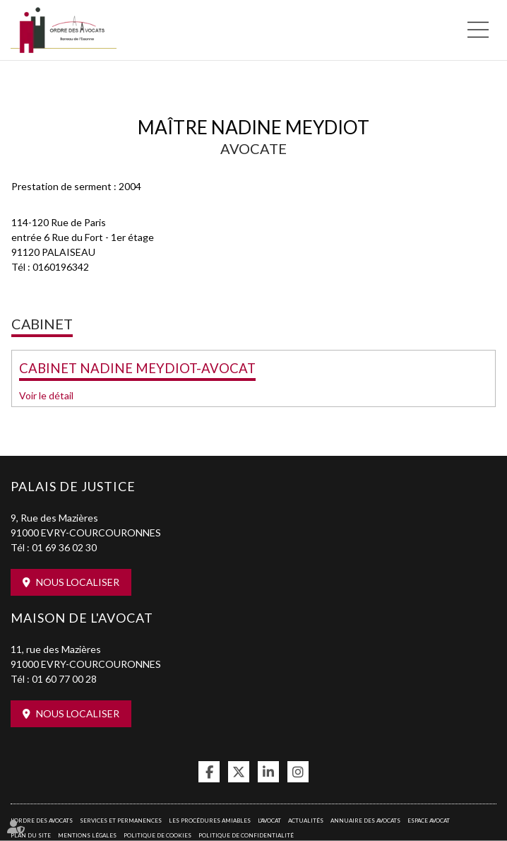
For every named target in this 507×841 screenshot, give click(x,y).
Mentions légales (87, 835)
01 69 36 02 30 (64, 547)
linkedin (268, 771)
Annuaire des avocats (365, 820)
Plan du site (31, 835)
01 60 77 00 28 (64, 679)
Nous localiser (77, 582)
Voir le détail (46, 395)
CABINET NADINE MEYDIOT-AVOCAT (137, 368)
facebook (209, 771)
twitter (238, 771)
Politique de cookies (157, 835)
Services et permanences (121, 820)
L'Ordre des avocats (42, 820)
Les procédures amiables (210, 820)
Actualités (305, 820)
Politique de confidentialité (246, 835)
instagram (298, 771)
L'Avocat (269, 820)
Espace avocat (428, 820)
